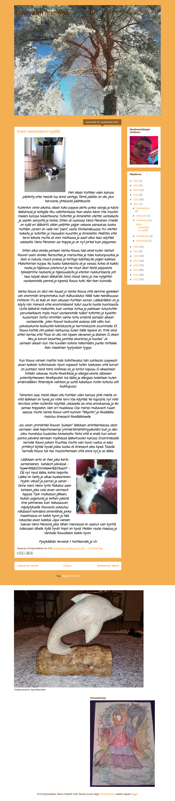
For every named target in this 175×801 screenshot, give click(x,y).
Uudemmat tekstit (27, 566)
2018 (136, 256)
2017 (136, 260)
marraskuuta (143, 208)
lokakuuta (141, 215)
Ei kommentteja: (95, 548)
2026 (136, 180)
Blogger (134, 794)
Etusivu (67, 566)
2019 (136, 251)
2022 (136, 199)
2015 (136, 270)
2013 (136, 279)
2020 (136, 246)
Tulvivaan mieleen (41, 12)
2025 (136, 185)
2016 (136, 265)
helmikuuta (142, 240)
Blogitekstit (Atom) (71, 576)
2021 (136, 204)
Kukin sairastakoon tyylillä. (39, 131)
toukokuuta (142, 220)
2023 (136, 194)
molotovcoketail (107, 794)
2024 (136, 190)
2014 (136, 274)
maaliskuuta (143, 236)
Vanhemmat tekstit (108, 566)
